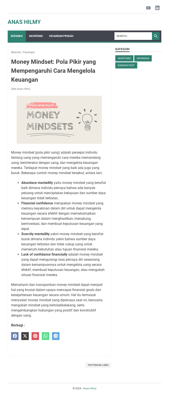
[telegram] (55, 336)
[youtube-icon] (148, 8)
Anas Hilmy (24, 22)
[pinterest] (35, 336)
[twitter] (25, 336)
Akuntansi (36, 36)
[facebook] (15, 336)
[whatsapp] (45, 336)
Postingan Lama (98, 365)
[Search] (133, 36)
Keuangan (143, 58)
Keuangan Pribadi (61, 36)
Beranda (17, 36)
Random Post (126, 65)
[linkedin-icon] (157, 8)
